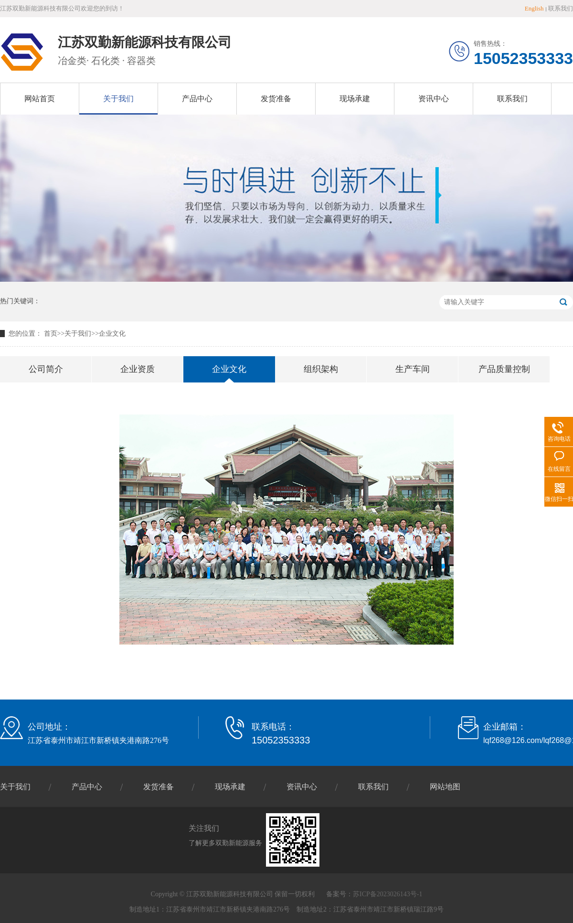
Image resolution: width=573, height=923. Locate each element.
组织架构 (321, 369)
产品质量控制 (504, 369)
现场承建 (355, 99)
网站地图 (445, 787)
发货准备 (276, 99)
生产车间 (412, 369)
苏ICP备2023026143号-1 (387, 894)
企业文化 (112, 333)
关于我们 (118, 99)
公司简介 (46, 369)
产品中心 (197, 99)
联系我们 (560, 8)
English (534, 8)
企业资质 (137, 369)
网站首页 (39, 99)
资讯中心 (433, 99)
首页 (50, 333)
